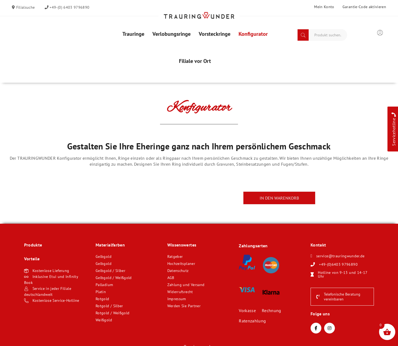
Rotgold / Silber (109, 305)
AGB (170, 277)
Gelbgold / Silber (110, 270)
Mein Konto (324, 7)
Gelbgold (104, 256)
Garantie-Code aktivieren (364, 7)
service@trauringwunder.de (340, 256)
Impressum (176, 298)
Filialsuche (25, 7)
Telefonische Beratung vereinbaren (338, 297)
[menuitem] (133, 33)
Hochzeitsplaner (181, 263)
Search (303, 35)
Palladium (104, 284)
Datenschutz (178, 270)
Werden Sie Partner (184, 305)
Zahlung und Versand (186, 284)
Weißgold (104, 320)
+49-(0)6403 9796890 (338, 264)
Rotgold (102, 298)
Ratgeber (175, 256)
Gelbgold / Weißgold (114, 277)
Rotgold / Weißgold (112, 312)
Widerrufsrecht (180, 291)
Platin (101, 291)
